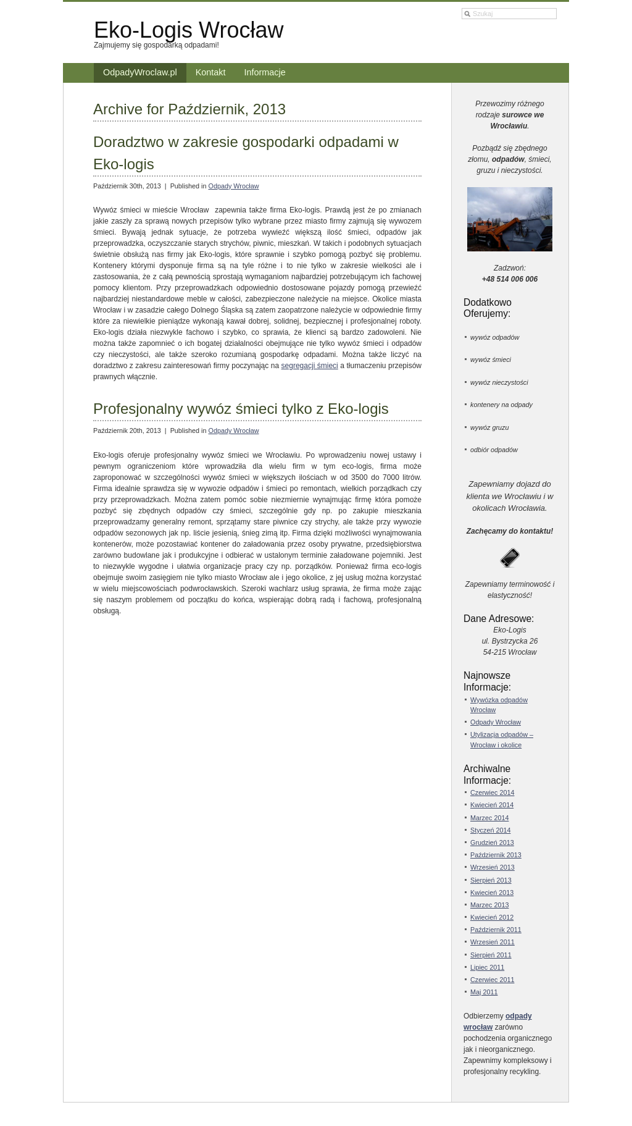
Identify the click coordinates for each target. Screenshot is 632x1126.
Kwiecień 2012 (492, 917)
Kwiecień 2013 (492, 892)
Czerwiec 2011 (492, 979)
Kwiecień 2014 (492, 805)
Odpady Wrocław (233, 186)
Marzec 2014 (489, 817)
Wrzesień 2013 (492, 867)
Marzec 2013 (489, 905)
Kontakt (211, 72)
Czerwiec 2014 (492, 792)
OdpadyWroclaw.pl (140, 72)
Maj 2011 (483, 992)
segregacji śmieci (309, 365)
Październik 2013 (496, 855)
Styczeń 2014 (490, 830)
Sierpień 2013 (491, 880)
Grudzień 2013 (492, 842)
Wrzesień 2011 (492, 942)
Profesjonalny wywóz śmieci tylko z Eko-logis (241, 408)
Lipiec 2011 (487, 967)
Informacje (265, 72)
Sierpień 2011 (491, 955)
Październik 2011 (496, 929)
